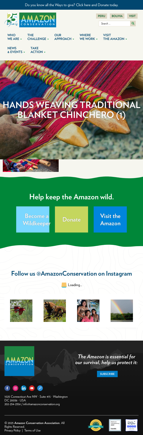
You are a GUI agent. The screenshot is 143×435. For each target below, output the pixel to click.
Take (38, 50)
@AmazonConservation (66, 273)
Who (14, 37)
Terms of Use (32, 430)
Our (64, 37)
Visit (132, 16)
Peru (101, 16)
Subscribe (107, 374)
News (16, 50)
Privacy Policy (12, 430)
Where (89, 37)
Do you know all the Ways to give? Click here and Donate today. (71, 5)
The (38, 37)
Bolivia (117, 16)
